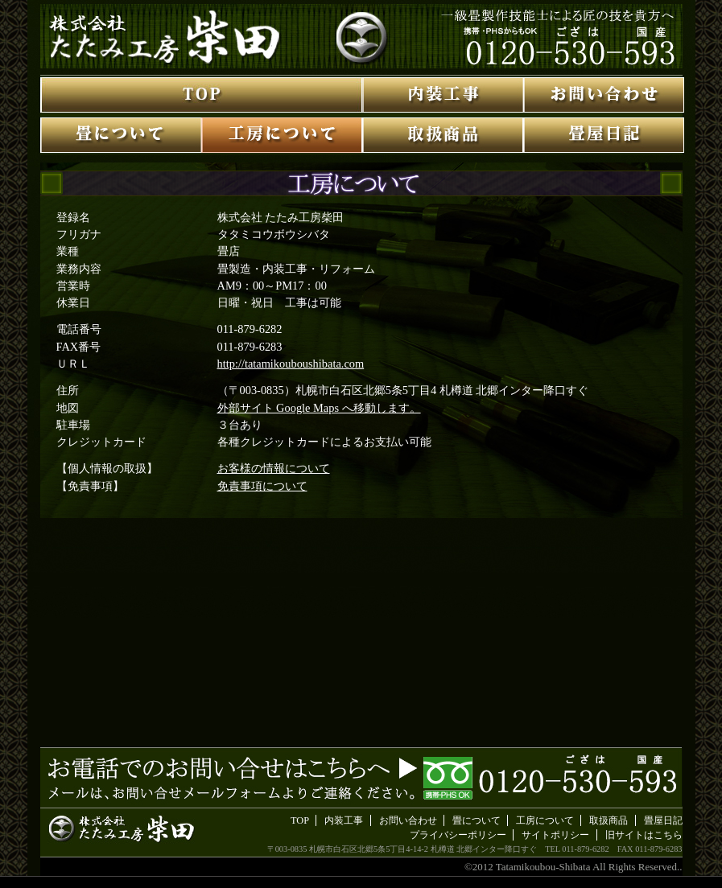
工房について (545, 820)
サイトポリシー (555, 835)
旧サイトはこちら (644, 835)
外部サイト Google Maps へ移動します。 (319, 407)
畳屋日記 (663, 820)
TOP (300, 820)
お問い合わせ (408, 820)
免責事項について (262, 485)
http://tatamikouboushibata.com (291, 363)
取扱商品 (608, 820)
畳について (476, 820)
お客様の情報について (273, 468)
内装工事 (343, 820)
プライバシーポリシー (458, 835)
